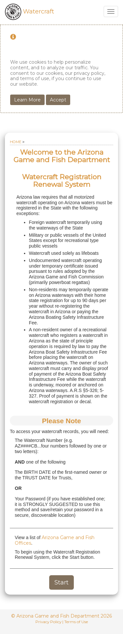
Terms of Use (76, 621)
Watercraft (29, 11)
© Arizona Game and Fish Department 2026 (61, 616)
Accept (58, 100)
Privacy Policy (48, 621)
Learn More (27, 100)
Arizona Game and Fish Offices (54, 540)
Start (61, 582)
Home (15, 142)
